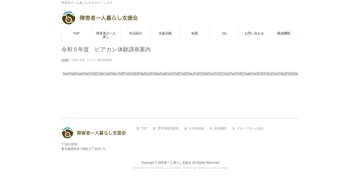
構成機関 (220, 128)
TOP (144, 128)
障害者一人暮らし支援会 (174, 162)
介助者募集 (196, 128)
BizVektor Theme (181, 168)
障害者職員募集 (168, 128)
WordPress (157, 168)
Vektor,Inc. (204, 168)
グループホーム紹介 (250, 128)
